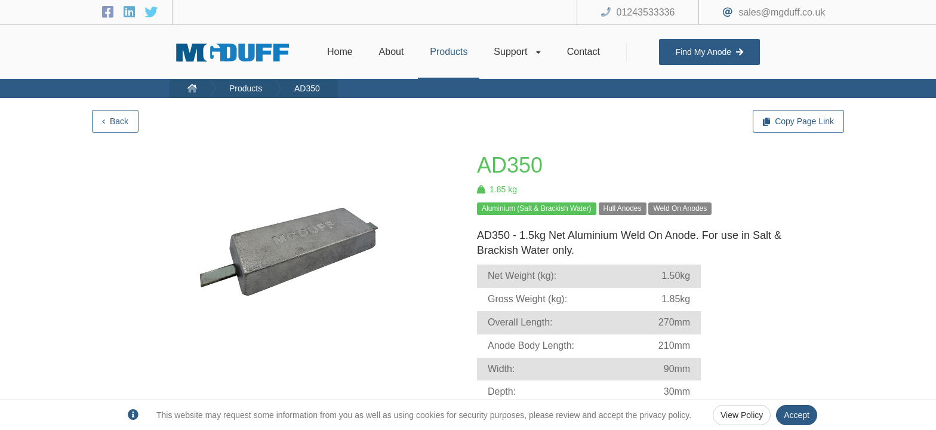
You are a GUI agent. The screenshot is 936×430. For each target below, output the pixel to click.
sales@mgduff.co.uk (781, 12)
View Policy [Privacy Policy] (742, 415)
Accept (796, 415)
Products (245, 88)
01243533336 (646, 12)
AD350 (307, 88)
